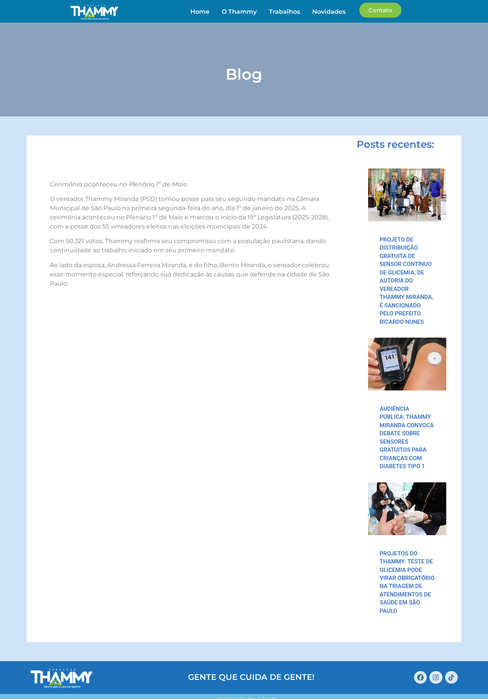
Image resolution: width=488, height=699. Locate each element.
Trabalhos (284, 11)
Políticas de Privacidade (248, 684)
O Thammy (239, 11)
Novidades (329, 11)
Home (200, 11)
